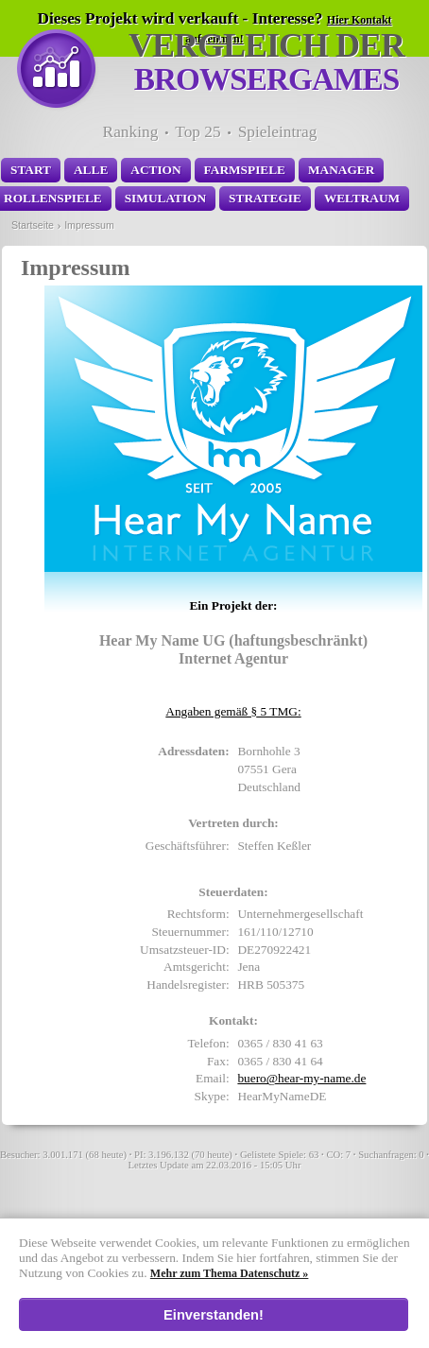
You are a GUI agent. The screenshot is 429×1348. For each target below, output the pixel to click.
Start (30, 170)
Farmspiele (244, 170)
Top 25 (197, 132)
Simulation (165, 198)
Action (155, 170)
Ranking (131, 132)
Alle (91, 170)
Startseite (32, 225)
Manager (341, 170)
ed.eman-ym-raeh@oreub (301, 1078)
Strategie (265, 198)
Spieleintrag (277, 132)
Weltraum (362, 198)
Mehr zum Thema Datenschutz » (229, 1273)
